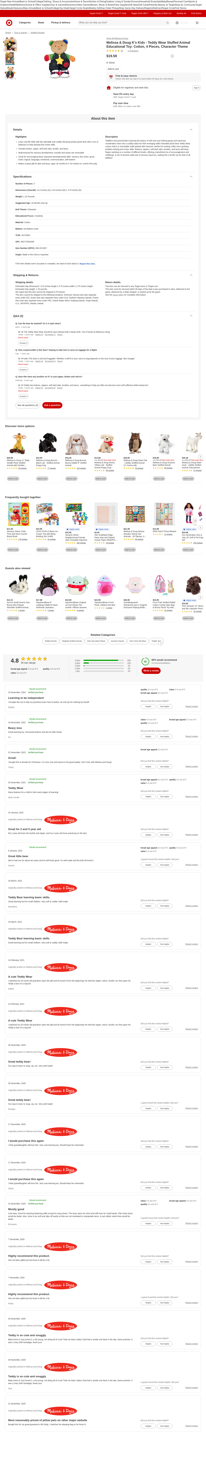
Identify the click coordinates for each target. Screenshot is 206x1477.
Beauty (170, 1)
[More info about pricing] (172, 56)
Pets (151, 5)
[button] (72, 529)
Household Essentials (150, 1)
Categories (26, 22)
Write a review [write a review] (151, 670)
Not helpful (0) (50, 361)
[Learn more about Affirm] (153, 105)
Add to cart (113, 69)
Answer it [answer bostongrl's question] (23, 396)
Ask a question (52, 405)
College (39, 1)
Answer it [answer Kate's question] (23, 370)
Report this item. (87, 264)
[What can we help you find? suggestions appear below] (123, 23)
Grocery (135, 1)
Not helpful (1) (50, 335)
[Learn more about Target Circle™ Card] (153, 95)
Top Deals (64, 8)
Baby (164, 1)
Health (12, 5)
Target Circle (168, 8)
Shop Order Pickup (109, 8)
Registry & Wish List (162, 13)
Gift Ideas (133, 5)
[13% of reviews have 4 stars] (103, 663)
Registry (148, 8)
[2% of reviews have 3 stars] (103, 665)
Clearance (18, 8)
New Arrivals (29, 8)
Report (60, 335)
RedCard (157, 8)
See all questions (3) (27, 405)
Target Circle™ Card (117, 13)
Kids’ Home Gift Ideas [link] (138, 641)
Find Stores (181, 8)
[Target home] (9, 22)
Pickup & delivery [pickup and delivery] (62, 22)
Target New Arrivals (10, 1)
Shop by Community (185, 5)
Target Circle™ (96, 13)
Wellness (20, 5)
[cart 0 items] (197, 23)
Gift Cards (143, 5)
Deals (10, 8)
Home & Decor (81, 1)
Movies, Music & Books (102, 5)
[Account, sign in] (183, 23)
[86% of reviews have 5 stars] (103, 660)
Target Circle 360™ (139, 13)
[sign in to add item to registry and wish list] (196, 88)
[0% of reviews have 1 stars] (103, 671)
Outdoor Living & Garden (118, 1)
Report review (192, 706)
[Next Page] (200, 456)
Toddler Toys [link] (156, 641)
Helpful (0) (39, 335)
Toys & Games (57, 5)
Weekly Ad (94, 8)
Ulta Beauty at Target (164, 5)
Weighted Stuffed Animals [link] (72, 641)
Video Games (83, 5)
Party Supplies (121, 5)
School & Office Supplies (37, 5)
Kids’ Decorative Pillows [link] (96, 641)
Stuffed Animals (37, 33)
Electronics (71, 5)
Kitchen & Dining (97, 1)
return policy (118, 295)
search (167, 23)
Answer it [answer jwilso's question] (23, 343)
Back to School (27, 1)
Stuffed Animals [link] (51, 641)
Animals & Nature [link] (117, 641)
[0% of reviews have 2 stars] (103, 668)
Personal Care (181, 1)
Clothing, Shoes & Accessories (58, 1)
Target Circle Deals (79, 8)
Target (8, 33)
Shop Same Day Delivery (131, 8)
